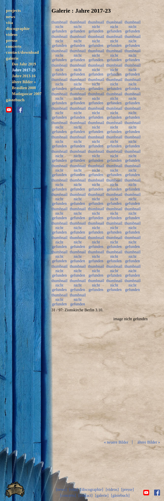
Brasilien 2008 (24, 100)
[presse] (127, 489)
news (10, 28)
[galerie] (101, 495)
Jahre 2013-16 (24, 88)
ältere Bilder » (24, 94)
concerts (13, 58)
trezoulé (18, 22)
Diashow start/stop (130, 376)
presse (12, 52)
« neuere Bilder (116, 442)
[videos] (112, 489)
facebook (20, 128)
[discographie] (91, 489)
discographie (18, 40)
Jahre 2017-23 (24, 82)
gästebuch (15, 117)
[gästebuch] (120, 495)
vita (9, 34)
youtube (9, 128)
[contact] (86, 495)
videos (12, 46)
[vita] (73, 489)
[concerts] (68, 495)
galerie (12, 70)
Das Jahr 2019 (24, 76)
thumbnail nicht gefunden (60, 26)
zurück (78, 376)
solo (15, 16)
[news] (61, 489)
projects (13, 10)
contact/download (22, 64)
